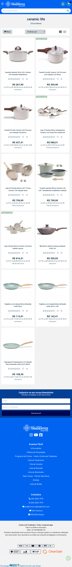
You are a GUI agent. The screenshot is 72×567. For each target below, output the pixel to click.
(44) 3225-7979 (36, 499)
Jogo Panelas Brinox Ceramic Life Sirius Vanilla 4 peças (18, 247)
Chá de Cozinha (36, 464)
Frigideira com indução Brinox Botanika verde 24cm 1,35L (52, 305)
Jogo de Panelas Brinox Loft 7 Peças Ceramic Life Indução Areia (18, 189)
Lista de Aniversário (36, 472)
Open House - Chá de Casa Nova (36, 476)
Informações (36, 448)
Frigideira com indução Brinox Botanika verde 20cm (18, 305)
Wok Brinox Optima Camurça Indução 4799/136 (52, 247)
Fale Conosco (36, 511)
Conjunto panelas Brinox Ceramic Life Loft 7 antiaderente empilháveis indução (53, 189)
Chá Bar (36, 480)
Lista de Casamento (36, 460)
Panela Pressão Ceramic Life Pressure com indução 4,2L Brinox (52, 73)
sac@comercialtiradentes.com (36, 507)
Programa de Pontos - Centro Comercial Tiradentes (36, 456)
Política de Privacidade (36, 452)
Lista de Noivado (36, 468)
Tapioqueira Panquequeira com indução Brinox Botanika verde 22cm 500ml (18, 363)
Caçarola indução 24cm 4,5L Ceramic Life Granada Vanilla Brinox (18, 73)
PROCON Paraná (36, 515)
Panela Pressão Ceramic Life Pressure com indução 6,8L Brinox (17, 131)
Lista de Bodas (36, 484)
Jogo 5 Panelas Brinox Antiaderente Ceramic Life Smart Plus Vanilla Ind (52, 131)
